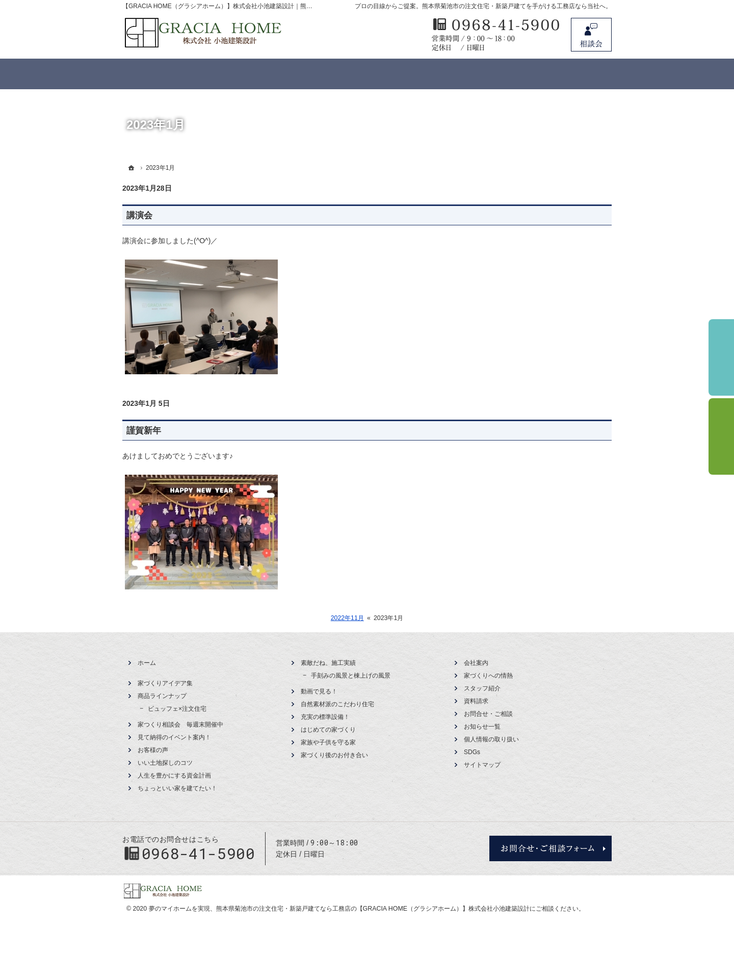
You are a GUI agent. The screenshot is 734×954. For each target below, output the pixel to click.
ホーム (147, 662)
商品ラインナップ (162, 696)
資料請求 (476, 701)
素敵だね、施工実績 (328, 662)
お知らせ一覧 (482, 726)
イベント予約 (721, 357)
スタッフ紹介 (482, 688)
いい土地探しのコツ (165, 762)
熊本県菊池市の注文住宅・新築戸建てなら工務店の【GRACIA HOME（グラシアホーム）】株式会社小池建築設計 (373, 908)
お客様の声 (153, 750)
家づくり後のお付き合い (334, 755)
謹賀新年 (143, 430)
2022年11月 (347, 618)
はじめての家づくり (328, 729)
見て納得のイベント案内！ (174, 737)
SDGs (472, 752)
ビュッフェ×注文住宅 (177, 708)
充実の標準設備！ (325, 716)
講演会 (139, 215)
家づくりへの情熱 (488, 675)
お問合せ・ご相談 (488, 713)
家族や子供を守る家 (328, 742)
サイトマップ (482, 764)
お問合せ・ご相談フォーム (550, 848)
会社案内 (476, 662)
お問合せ (591, 34)
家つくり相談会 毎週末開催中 (180, 724)
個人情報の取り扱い (491, 739)
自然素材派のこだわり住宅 (337, 704)
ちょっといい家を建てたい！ (177, 788)
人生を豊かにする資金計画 (174, 775)
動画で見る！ (319, 691)
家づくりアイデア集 (165, 683)
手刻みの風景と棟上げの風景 (350, 675)
